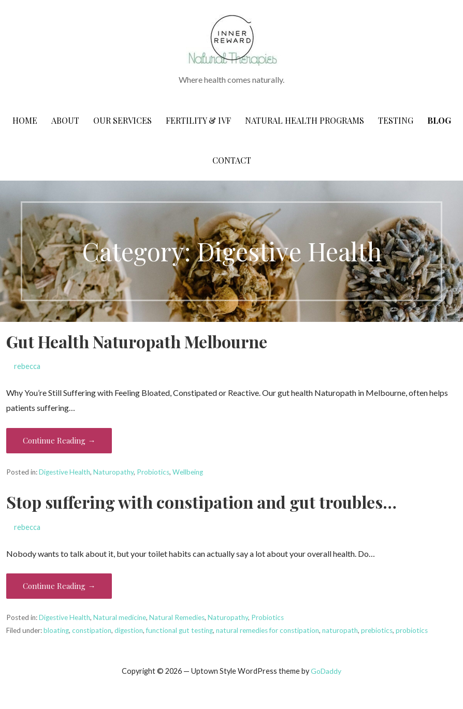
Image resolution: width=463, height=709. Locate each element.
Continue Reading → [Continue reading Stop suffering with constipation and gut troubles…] (59, 586)
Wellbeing (187, 472)
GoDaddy (326, 671)
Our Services (122, 120)
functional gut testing (179, 630)
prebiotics (377, 630)
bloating (56, 630)
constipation (91, 630)
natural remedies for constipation (267, 630)
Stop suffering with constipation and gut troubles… (201, 502)
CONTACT (231, 160)
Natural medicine (119, 617)
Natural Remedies (177, 617)
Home (24, 120)
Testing (395, 120)
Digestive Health (64, 472)
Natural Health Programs (304, 120)
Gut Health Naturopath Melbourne (136, 341)
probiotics (412, 630)
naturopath (340, 630)
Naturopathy (113, 472)
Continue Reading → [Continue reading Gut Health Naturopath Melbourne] (59, 440)
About (65, 120)
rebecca (27, 366)
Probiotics (153, 472)
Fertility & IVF (198, 120)
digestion (128, 630)
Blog (439, 120)
